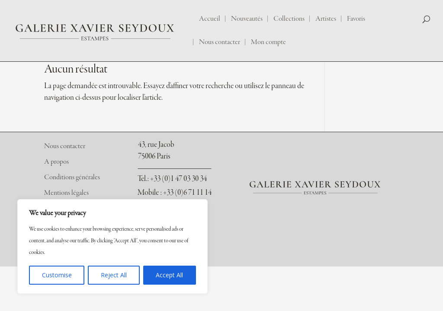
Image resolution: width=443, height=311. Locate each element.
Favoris (356, 19)
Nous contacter (219, 42)
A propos (56, 162)
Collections (289, 19)
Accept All (169, 275)
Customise (57, 275)
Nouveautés (247, 19)
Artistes (325, 19)
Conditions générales (72, 177)
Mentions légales (66, 193)
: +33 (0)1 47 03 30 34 (172, 179)
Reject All (114, 275)
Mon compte (268, 42)
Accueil (209, 19)
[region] (112, 246)
